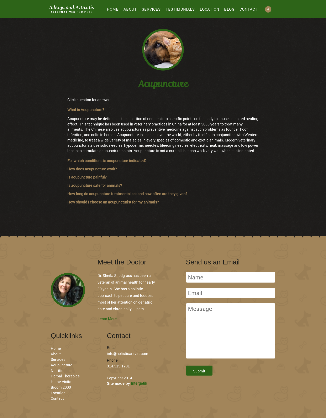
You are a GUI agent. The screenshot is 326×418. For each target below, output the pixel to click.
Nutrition (58, 370)
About (130, 9)
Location (209, 9)
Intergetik (139, 383)
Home (113, 9)
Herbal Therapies (65, 375)
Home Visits (61, 381)
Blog (229, 9)
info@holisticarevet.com (127, 353)
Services (151, 9)
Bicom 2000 (61, 387)
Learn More (107, 318)
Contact (249, 9)
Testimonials (180, 9)
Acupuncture (61, 364)
